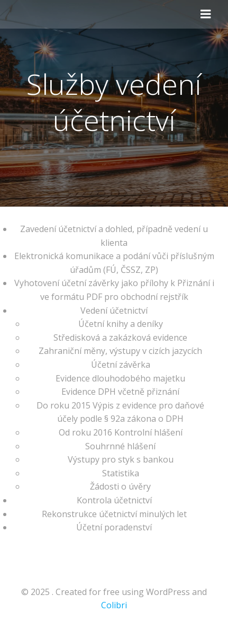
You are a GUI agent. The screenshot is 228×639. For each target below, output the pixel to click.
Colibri (114, 605)
